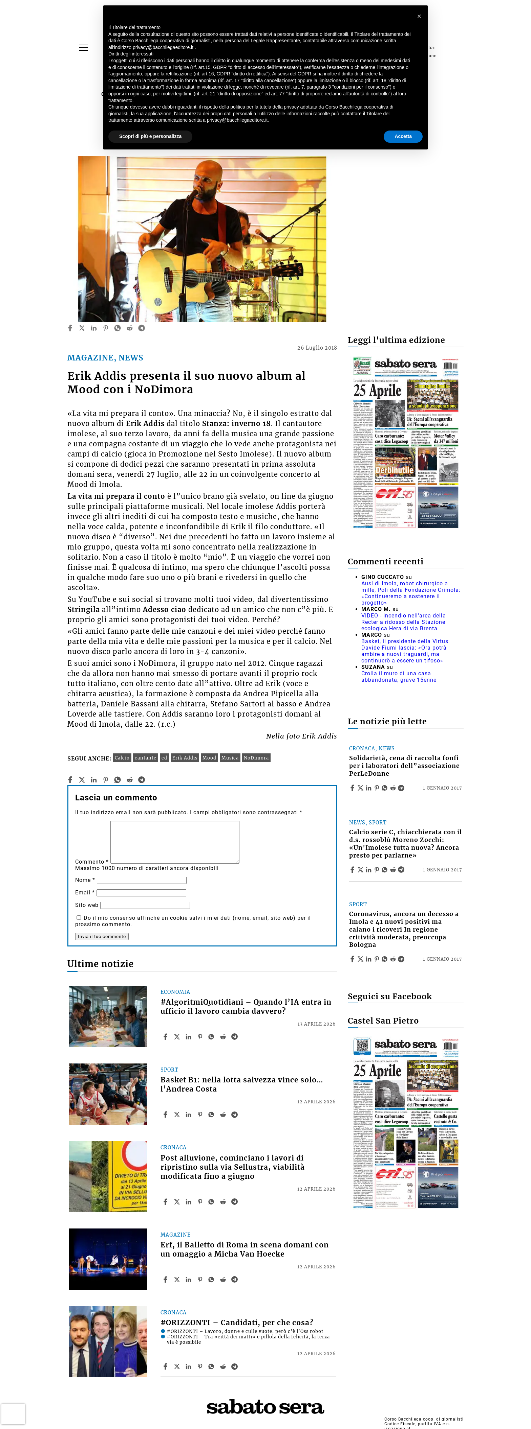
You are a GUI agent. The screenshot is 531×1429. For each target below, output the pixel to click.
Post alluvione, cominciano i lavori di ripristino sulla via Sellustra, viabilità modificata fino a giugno (233, 1167)
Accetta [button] (403, 136)
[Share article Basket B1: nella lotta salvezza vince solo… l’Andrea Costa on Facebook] (166, 1114)
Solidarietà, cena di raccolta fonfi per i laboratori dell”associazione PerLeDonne (404, 765)
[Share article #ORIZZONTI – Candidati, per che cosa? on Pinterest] (201, 1366)
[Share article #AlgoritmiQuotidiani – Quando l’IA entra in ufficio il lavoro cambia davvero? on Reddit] (224, 1036)
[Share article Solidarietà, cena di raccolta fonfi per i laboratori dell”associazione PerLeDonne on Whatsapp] (386, 787)
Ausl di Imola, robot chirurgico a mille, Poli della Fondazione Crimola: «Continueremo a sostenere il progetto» (411, 593)
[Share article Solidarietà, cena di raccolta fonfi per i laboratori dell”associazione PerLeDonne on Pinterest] (378, 787)
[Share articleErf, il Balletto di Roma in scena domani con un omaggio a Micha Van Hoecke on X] (178, 1279)
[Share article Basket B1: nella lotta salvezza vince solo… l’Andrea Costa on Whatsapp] (212, 1114)
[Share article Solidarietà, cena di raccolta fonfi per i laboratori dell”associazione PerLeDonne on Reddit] (394, 787)
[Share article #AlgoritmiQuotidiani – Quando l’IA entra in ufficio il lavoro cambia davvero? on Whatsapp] (212, 1036)
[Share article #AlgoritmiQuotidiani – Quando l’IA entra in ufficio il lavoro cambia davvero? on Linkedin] (189, 1036)
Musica (230, 757)
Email (85, 892)
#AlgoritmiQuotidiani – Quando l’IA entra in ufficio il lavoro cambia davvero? (246, 1007)
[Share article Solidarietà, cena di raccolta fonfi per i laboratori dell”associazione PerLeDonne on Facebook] (353, 787)
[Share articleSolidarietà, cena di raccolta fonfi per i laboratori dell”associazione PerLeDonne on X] (361, 787)
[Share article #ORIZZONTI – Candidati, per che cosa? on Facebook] (166, 1366)
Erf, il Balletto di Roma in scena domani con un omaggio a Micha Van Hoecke (245, 1250)
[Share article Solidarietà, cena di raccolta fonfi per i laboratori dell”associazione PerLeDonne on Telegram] (402, 787)
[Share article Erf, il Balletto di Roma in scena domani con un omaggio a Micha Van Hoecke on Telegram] (235, 1279)
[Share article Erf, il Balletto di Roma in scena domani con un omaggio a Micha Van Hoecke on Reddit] (224, 1279)
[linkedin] (93, 328)
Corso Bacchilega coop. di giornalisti (424, 1419)
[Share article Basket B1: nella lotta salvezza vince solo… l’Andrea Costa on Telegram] (235, 1114)
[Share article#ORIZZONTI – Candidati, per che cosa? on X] (178, 1366)
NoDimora (256, 757)
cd (164, 757)
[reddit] (129, 328)
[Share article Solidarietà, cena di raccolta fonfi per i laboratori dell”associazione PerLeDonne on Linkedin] (369, 787)
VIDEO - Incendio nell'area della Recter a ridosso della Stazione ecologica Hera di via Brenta (403, 622)
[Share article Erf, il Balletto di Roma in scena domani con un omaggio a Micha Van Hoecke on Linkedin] (189, 1279)
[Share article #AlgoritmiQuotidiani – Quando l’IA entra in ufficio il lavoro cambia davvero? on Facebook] (166, 1036)
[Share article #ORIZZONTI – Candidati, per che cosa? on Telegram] (235, 1366)
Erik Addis (184, 757)
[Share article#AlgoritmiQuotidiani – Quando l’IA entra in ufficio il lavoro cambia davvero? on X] (178, 1036)
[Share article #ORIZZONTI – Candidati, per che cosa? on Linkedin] (189, 1366)
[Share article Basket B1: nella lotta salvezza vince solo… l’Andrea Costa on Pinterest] (201, 1114)
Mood (209, 757)
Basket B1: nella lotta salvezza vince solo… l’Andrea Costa (242, 1085)
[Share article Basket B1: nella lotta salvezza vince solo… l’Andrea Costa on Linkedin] (189, 1114)
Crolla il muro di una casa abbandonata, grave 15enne (399, 676)
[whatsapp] (117, 328)
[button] (419, 16)
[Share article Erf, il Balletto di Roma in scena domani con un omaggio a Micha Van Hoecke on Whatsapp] (212, 1279)
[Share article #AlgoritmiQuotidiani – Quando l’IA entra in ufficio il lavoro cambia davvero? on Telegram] (235, 1036)
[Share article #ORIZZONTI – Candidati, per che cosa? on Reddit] (224, 1366)
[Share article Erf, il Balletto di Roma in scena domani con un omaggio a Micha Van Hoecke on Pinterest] (201, 1279)
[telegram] (141, 328)
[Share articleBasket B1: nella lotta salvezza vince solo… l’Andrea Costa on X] (178, 1114)
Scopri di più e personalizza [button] (150, 136)
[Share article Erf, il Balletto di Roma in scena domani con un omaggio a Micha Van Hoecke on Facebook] (166, 1279)
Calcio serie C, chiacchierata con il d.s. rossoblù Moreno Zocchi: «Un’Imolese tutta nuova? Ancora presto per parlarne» (405, 843)
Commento (92, 862)
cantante (145, 757)
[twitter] (82, 328)
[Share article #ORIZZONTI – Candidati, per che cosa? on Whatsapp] (212, 1366)
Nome (85, 880)
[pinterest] (105, 328)
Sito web (87, 905)
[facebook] (70, 328)
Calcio (122, 757)
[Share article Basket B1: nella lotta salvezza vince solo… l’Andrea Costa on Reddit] (224, 1114)
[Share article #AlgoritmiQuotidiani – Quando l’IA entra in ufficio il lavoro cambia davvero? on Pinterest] (201, 1036)
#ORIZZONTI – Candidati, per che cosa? (237, 1322)
